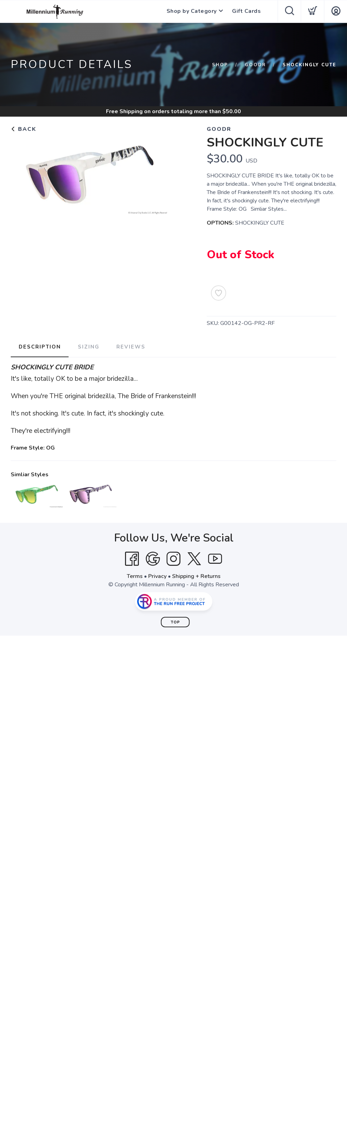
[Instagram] (173, 558)
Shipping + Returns (196, 576)
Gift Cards (246, 11)
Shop (220, 65)
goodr (255, 65)
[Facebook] (132, 558)
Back (23, 129)
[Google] (152, 558)
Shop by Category (191, 11)
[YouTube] (215, 558)
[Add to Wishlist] (218, 293)
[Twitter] (194, 558)
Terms (135, 576)
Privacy (157, 576)
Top (175, 622)
